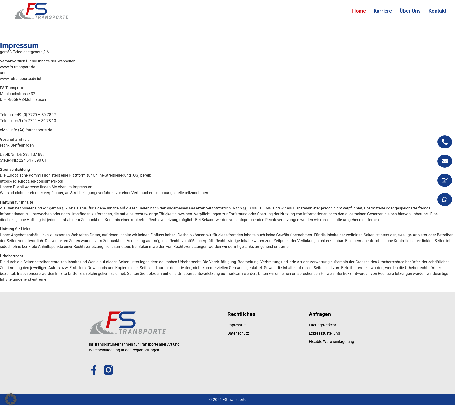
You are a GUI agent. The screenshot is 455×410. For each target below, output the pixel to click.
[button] (10, 399)
